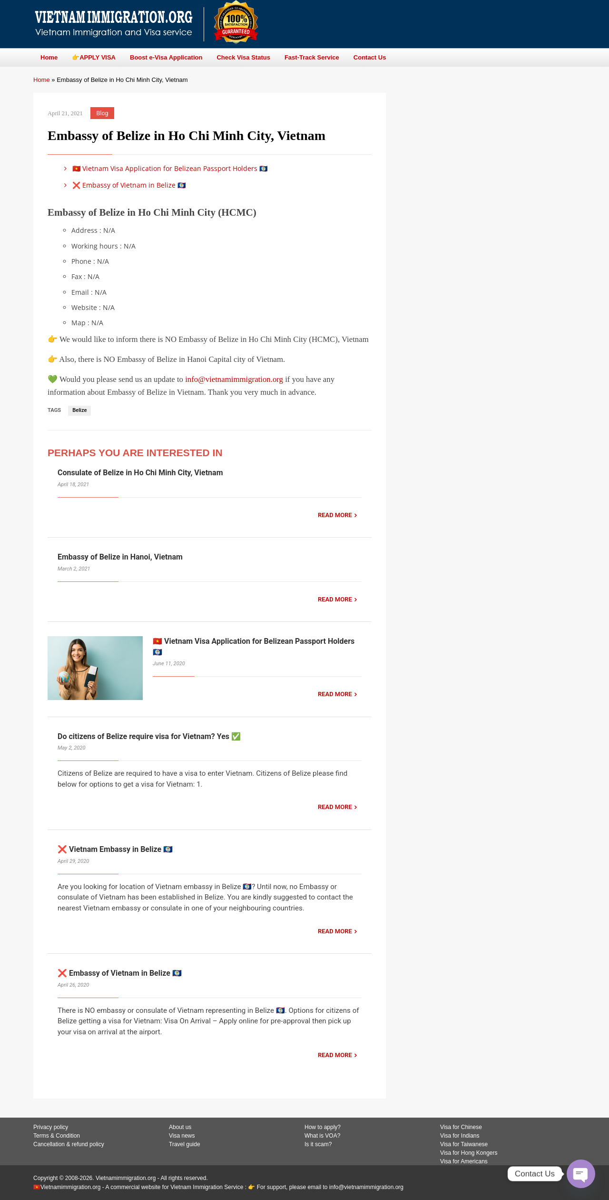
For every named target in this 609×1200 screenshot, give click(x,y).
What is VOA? (322, 1135)
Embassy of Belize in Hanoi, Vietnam (120, 556)
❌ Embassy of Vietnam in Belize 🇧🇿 (123, 185)
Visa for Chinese (461, 1127)
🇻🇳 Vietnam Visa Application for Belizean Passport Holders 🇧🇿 (164, 168)
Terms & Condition (56, 1135)
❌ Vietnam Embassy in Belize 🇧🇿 (115, 849)
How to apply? (322, 1127)
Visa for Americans (464, 1161)
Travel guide (184, 1144)
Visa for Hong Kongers (469, 1153)
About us (180, 1127)
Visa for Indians (460, 1135)
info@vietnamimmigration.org (234, 379)
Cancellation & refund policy (68, 1144)
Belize (79, 410)
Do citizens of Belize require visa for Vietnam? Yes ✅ (149, 736)
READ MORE (335, 515)
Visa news (182, 1135)
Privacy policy (50, 1127)
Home (41, 79)
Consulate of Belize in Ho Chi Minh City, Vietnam (140, 472)
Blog (102, 113)
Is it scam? (318, 1144)
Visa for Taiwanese (464, 1144)
